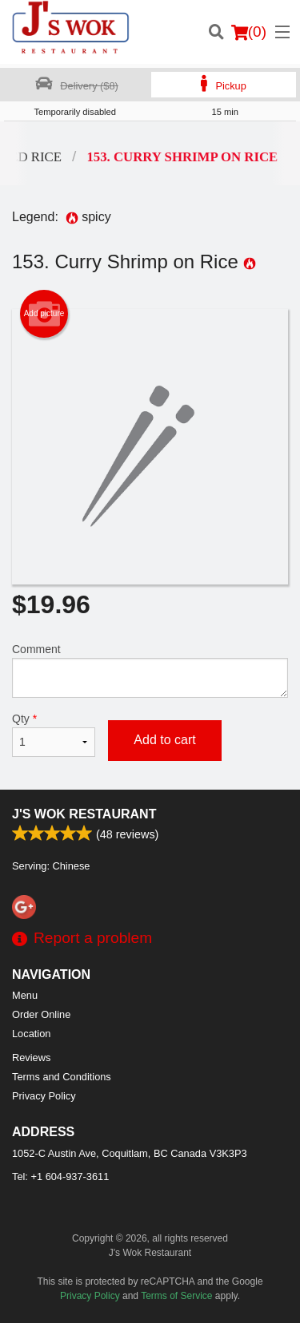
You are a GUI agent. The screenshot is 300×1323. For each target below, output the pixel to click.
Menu (25, 995)
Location (31, 1034)
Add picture (44, 314)
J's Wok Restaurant (84, 814)
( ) (248, 32)
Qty (53, 734)
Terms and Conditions (61, 1077)
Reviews (31, 1058)
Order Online (41, 1014)
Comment (150, 670)
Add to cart (164, 740)
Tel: (60, 1176)
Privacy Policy (44, 1096)
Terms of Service (176, 1295)
